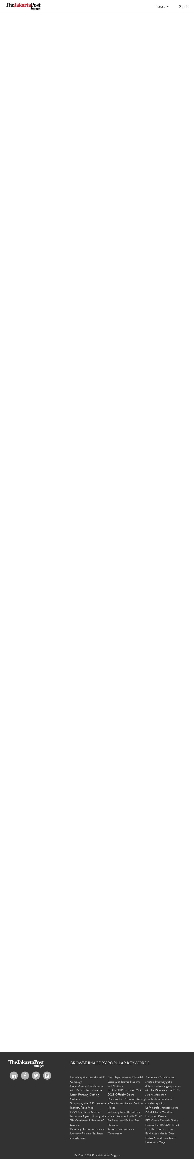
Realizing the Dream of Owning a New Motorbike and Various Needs (126, 1103)
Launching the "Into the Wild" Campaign (87, 1080)
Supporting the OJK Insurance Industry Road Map (88, 1105)
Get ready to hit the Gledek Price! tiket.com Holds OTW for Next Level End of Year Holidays (125, 1119)
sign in (183, 6)
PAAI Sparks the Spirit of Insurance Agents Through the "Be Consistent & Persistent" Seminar (88, 1119)
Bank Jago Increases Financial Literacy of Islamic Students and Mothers (87, 1134)
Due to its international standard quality (158, 1101)
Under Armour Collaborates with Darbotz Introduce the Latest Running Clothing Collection (86, 1093)
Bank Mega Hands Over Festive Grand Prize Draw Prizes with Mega (160, 1138)
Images (160, 6)
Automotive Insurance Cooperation (121, 1131)
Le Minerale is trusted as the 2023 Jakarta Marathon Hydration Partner (161, 1112)
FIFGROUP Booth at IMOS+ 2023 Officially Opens (126, 1092)
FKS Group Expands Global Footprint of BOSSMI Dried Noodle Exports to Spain (162, 1125)
